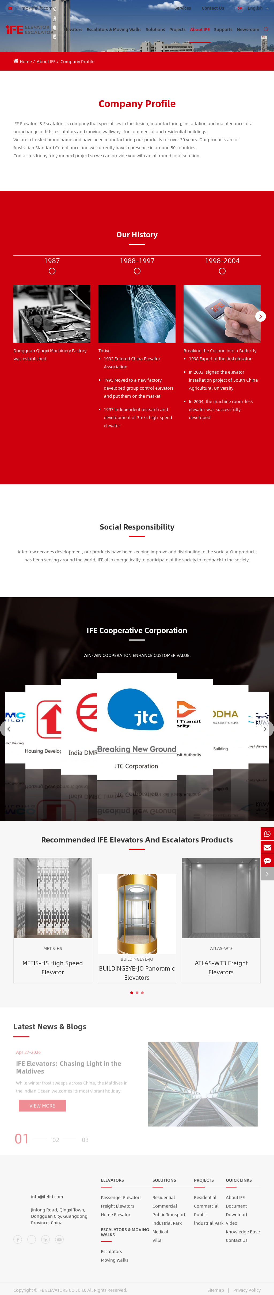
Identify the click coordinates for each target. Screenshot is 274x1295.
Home (26, 61)
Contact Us (213, 8)
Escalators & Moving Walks (114, 34)
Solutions (155, 34)
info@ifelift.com (28, 8)
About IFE (200, 34)
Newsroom (248, 34)
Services (182, 8)
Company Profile (77, 61)
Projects (177, 34)
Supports (223, 34)
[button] (260, 316)
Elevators (72, 34)
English (252, 8)
